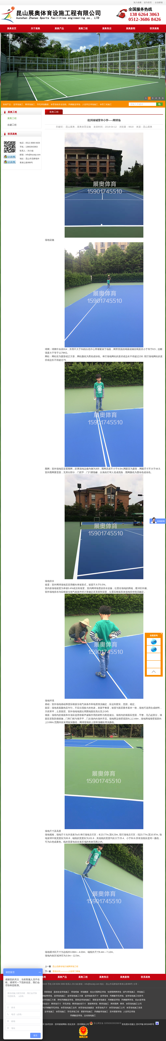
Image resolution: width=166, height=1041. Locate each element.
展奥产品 (59, 28)
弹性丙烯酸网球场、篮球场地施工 (51, 996)
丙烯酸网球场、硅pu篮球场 (133, 1000)
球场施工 (141, 992)
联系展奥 (154, 28)
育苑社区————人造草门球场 (66, 971)
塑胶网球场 (92, 1004)
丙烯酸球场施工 (101, 1011)
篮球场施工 (18, 104)
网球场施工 (30, 104)
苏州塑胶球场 (116, 1011)
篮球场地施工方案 (75, 996)
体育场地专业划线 (58, 104)
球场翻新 (84, 992)
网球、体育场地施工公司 (131, 1004)
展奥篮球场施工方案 (47, 1000)
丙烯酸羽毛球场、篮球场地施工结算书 (126, 996)
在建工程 (12, 124)
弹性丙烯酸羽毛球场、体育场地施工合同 (59, 1008)
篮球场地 (104, 996)
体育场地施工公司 (117, 1008)
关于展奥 (35, 28)
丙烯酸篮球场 (74, 104)
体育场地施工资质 (134, 1008)
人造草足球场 (129, 1011)
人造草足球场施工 (90, 104)
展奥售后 (106, 28)
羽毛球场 (67, 1004)
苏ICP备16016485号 (145, 1024)
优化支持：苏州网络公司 (78, 1024)
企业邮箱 (159, 2)
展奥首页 (11, 28)
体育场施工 (61, 1011)
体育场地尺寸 (101, 1008)
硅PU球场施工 (129, 992)
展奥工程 (83, 28)
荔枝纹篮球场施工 (61, 992)
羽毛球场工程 (73, 1011)
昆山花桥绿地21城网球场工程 (65, 966)
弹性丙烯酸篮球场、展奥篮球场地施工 (74, 1000)
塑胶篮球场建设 (99, 1000)
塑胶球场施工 (87, 1011)
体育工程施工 (106, 104)
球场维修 (75, 992)
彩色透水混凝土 (129, 1024)
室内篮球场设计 (43, 1004)
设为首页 (148, 2)
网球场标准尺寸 (79, 1004)
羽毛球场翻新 (43, 104)
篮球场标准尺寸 (92, 996)
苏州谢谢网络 (61, 1024)
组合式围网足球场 (98, 992)
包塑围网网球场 (114, 992)
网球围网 (114, 1004)
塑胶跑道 (48, 992)
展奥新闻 (130, 28)
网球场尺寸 (56, 1004)
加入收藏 (137, 2)
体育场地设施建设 (86, 1008)
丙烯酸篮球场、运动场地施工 (83, 1015)
